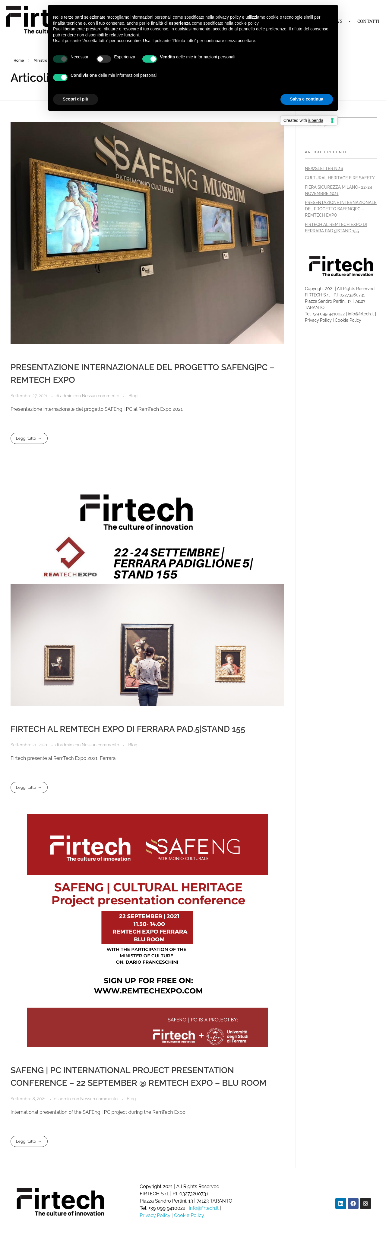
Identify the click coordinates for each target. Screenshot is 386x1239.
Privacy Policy (318, 320)
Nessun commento (100, 395)
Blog (133, 395)
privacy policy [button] (228, 17)
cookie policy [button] (246, 23)
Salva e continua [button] (306, 99)
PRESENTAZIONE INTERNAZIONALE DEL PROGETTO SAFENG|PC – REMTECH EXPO (341, 209)
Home (19, 60)
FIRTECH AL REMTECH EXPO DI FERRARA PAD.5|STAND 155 (128, 729)
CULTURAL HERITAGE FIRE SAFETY (340, 177)
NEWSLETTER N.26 (324, 168)
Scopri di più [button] (75, 99)
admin (67, 395)
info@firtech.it (361, 313)
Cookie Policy (348, 320)
